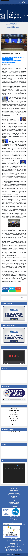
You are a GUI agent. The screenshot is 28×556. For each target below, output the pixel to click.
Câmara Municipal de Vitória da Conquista (10, 57)
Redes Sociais (14, 516)
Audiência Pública (5, 59)
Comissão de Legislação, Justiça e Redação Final (11, 60)
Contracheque (14, 496)
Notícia (11, 59)
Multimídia (14, 420)
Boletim (9, 522)
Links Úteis (14, 488)
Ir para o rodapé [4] (22, 1)
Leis (13, 30)
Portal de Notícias (14, 490)
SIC (14, 436)
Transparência (13, 29)
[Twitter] (17, 519)
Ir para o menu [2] (13, 1)
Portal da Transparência (14, 431)
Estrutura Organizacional (13, 24)
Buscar (23, 297)
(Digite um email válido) (16, 522)
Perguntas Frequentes (14, 440)
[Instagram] (13, 519)
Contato (14, 538)
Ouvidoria (13, 31)
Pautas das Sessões (14, 414)
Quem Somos (13, 23)
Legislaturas (14, 422)
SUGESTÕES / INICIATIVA (14, 425)
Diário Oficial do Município (14, 494)
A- (26, 2)
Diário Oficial (14, 433)
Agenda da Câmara (14, 418)
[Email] (12, 524)
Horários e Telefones (14, 503)
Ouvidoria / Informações (14, 505)
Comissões (14, 408)
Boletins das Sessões (14, 416)
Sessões (14, 412)
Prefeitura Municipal (14, 493)
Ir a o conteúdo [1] (5, 1)
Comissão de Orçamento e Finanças (9, 62)
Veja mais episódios (14, 383)
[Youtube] (15, 519)
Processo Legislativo (13, 27)
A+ (22, 2)
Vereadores (21, 57)
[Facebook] (10, 519)
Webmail (14, 497)
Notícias (13, 26)
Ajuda (14, 500)
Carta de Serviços (14, 506)
